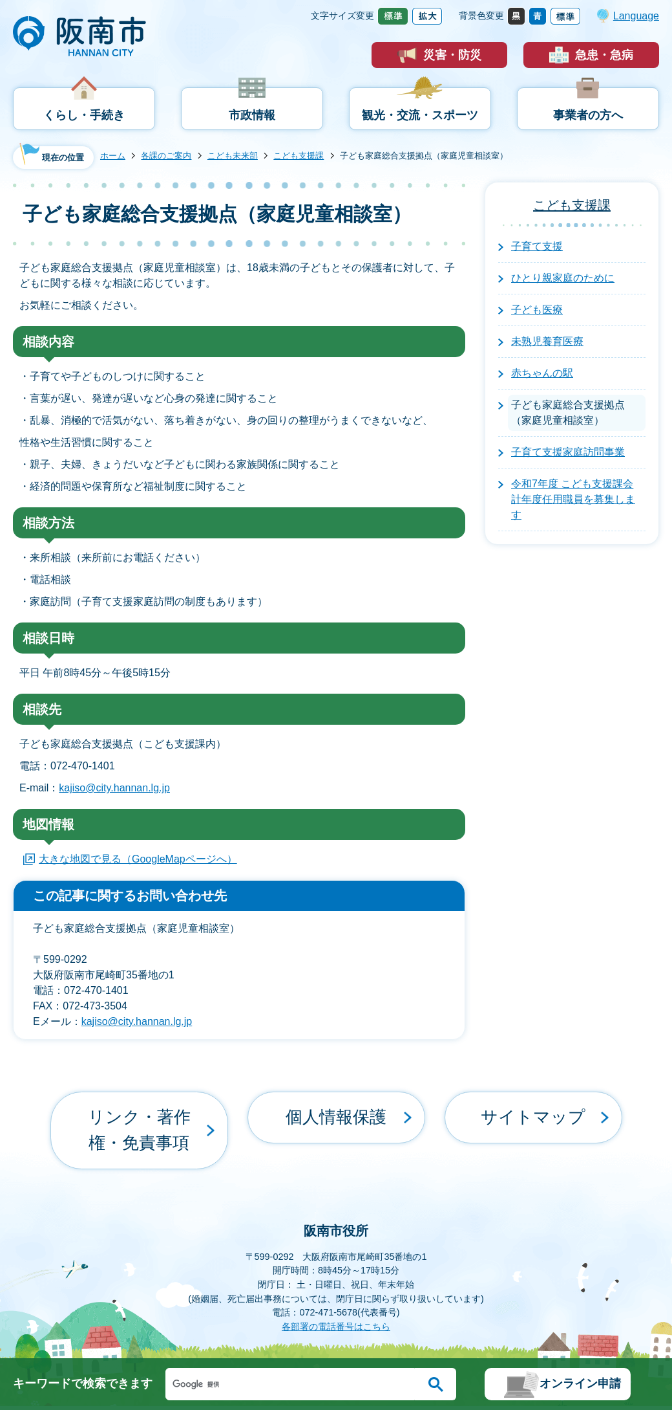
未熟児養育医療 (547, 341)
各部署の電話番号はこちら (336, 1278)
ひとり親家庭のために (562, 277)
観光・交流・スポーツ (420, 115)
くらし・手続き (84, 115)
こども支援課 (298, 155)
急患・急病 (604, 55)
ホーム (112, 155)
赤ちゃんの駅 (542, 373)
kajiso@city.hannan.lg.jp (114, 787)
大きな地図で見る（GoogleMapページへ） (138, 859)
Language (636, 15)
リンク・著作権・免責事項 (139, 1106)
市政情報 (252, 115)
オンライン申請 (580, 1383)
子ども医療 (537, 309)
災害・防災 (452, 55)
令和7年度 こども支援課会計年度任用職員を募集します (573, 499)
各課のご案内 (166, 155)
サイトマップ (533, 1106)
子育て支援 (537, 246)
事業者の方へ (588, 115)
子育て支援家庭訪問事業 (568, 451)
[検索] (293, 1384)
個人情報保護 (336, 1106)
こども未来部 (232, 155)
